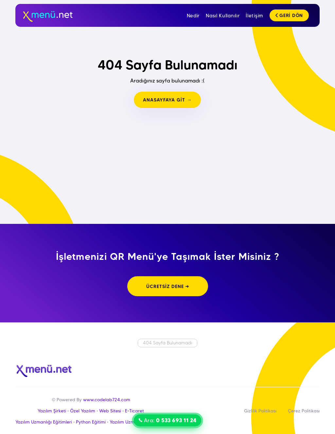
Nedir (193, 16)
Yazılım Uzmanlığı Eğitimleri (43, 422)
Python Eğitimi (91, 422)
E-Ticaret (134, 411)
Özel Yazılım (82, 411)
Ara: (168, 420)
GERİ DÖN (289, 15)
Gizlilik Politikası (260, 411)
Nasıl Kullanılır (222, 16)
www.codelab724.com (106, 400)
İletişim (254, 16)
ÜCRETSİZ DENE (167, 286)
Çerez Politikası (304, 411)
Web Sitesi (110, 411)
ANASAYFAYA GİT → (167, 100)
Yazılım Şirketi (52, 411)
